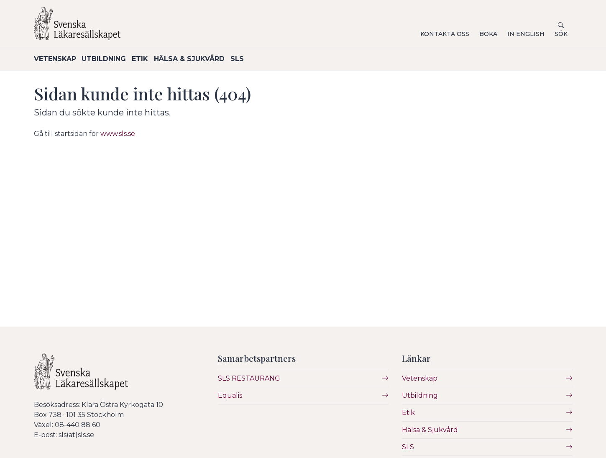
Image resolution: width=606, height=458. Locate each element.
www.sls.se (117, 133)
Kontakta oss (444, 34)
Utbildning (111, 59)
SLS (267, 59)
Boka (488, 34)
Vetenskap (55, 59)
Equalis (230, 395)
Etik (155, 59)
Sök (561, 34)
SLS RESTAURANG (249, 378)
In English (526, 34)
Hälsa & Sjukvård (212, 59)
